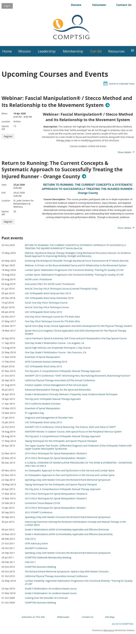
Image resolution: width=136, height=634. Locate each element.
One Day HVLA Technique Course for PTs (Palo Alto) (52, 316)
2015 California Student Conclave (42, 403)
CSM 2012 (30, 538)
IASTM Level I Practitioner (38, 279)
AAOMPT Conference (36, 548)
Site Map (109, 616)
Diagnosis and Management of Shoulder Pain (49, 417)
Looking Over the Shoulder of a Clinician (46, 597)
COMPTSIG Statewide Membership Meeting (48, 557)
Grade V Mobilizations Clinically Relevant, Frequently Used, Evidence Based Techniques (71, 394)
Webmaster (63, 616)
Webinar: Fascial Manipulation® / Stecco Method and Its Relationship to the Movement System (67, 101)
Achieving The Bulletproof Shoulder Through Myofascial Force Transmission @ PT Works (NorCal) (76, 260)
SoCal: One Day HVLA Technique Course (46, 302)
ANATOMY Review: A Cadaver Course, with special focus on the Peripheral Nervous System (73, 431)
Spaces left (5, 128)
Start (4, 184)
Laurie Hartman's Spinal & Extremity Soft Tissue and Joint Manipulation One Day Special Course (76, 338)
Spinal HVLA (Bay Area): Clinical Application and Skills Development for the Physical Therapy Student (78, 325)
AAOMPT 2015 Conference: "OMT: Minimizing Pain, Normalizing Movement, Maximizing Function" (78, 375)
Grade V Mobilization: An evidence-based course (51, 588)
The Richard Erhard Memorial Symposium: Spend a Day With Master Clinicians (67, 571)
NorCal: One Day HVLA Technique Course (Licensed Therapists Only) (61, 288)
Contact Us (123, 5)
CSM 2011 (30, 562)
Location (6, 121)
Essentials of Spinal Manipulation (42, 356)
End (4, 192)
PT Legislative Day (34, 412)
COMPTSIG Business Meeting (40, 566)
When (5, 113)
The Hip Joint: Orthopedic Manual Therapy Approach (53, 398)
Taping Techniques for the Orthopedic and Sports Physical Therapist (61, 440)
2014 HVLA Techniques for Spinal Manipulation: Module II (56, 453)
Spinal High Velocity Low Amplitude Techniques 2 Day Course (57, 347)
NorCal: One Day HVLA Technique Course (47, 307)
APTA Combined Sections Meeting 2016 (46, 361)
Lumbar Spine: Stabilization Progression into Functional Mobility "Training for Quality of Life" (74, 269)
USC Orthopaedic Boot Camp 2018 (43, 311)
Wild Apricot (108, 630)
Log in (7, 5)
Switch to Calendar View (121, 83)
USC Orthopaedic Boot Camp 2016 (43, 366)
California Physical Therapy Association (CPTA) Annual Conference (60, 380)
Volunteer (99, 5)
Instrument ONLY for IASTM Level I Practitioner (50, 283)
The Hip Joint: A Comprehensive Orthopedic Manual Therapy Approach (62, 370)
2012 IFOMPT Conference (38, 512)
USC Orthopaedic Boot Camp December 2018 (49, 297)
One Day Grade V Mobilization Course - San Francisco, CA (55, 352)
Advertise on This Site (33, 616)
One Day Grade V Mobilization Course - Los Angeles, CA (54, 343)
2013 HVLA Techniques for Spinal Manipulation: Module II (56, 498)
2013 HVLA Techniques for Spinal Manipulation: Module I (55, 507)
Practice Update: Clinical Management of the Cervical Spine (56, 384)
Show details (124, 152)
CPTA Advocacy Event (36, 543)
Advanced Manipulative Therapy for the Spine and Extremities (58, 389)
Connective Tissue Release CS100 (42, 503)
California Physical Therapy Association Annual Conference (56, 576)
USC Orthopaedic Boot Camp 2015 (43, 422)
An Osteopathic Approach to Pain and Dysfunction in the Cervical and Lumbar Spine (69, 470)
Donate (76, 5)
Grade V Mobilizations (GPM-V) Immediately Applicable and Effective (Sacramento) (68, 534)
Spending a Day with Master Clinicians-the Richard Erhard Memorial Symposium (68, 479)
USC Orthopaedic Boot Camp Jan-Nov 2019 (48, 293)
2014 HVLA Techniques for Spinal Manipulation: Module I (55, 457)
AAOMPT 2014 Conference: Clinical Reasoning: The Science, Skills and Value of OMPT (70, 426)
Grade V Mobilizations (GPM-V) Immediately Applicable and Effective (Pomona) (67, 529)
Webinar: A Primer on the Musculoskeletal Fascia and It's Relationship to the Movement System (76, 265)
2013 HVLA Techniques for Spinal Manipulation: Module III (56, 493)
